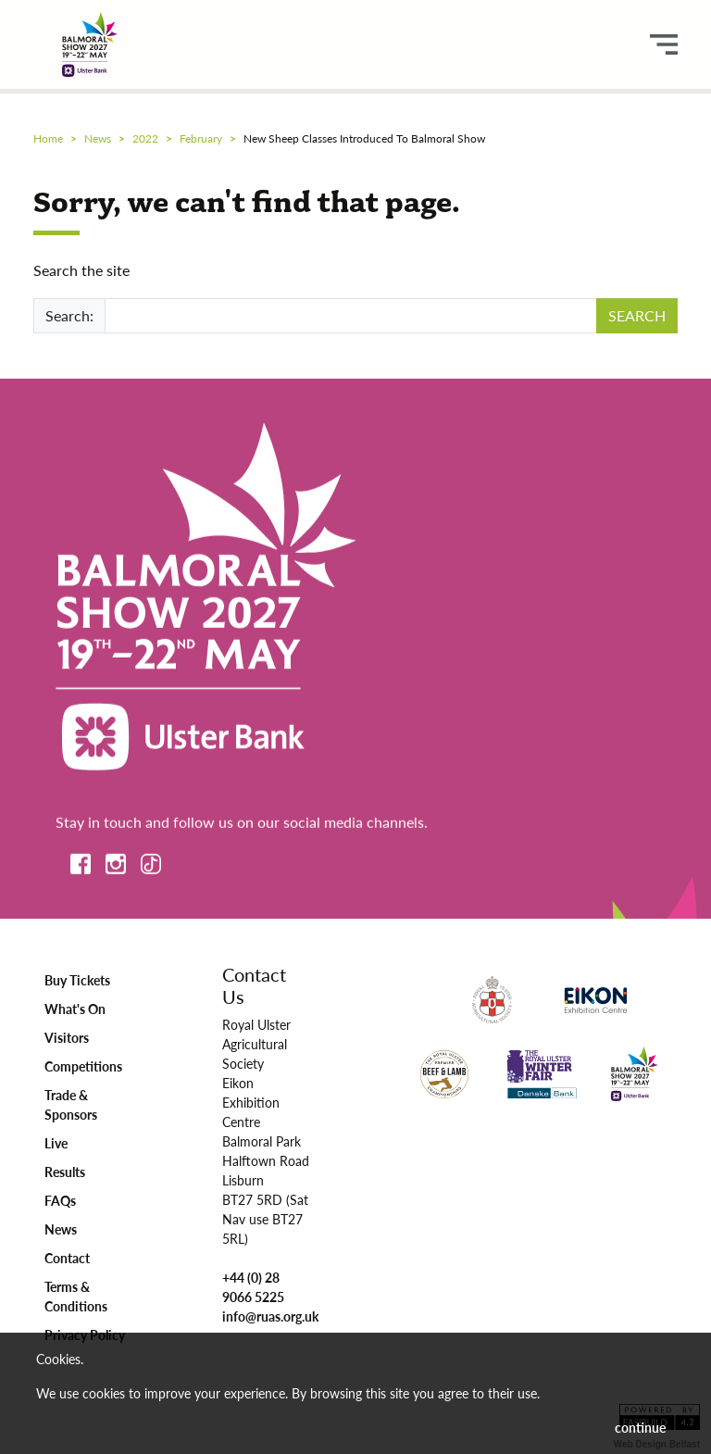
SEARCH (637, 315)
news (97, 138)
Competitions (83, 1066)
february (201, 138)
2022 (145, 138)
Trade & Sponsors (70, 1104)
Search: (69, 315)
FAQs (60, 1200)
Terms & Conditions (75, 1296)
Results (64, 1171)
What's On (75, 1008)
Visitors (66, 1037)
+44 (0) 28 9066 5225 (253, 1287)
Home (48, 138)
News (60, 1229)
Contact (67, 1257)
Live (56, 1143)
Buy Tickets (77, 980)
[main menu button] (664, 44)
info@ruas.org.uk (270, 1316)
